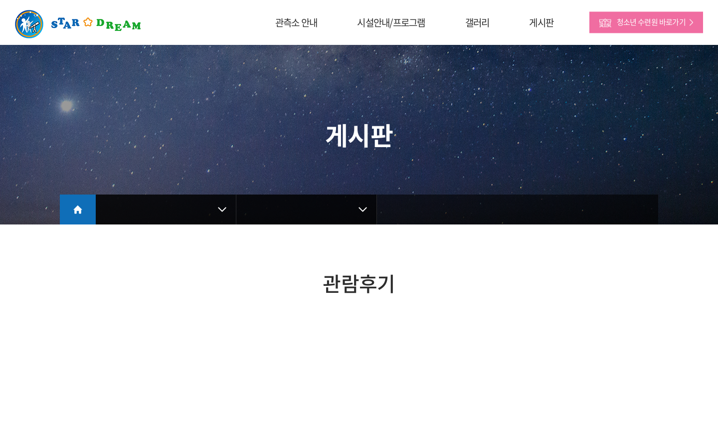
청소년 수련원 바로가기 (651, 21)
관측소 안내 (296, 22)
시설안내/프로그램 (391, 22)
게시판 (541, 22)
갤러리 (477, 22)
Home (78, 209)
